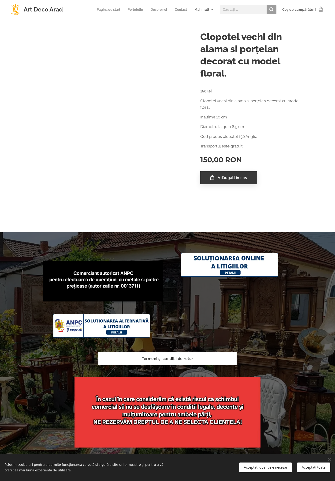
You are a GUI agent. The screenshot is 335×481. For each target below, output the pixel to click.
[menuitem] (104, 9)
